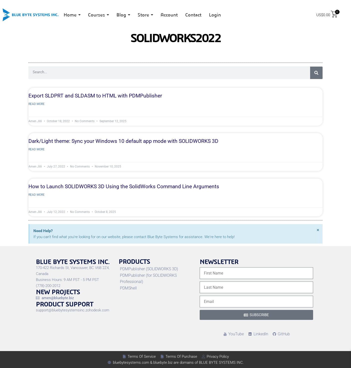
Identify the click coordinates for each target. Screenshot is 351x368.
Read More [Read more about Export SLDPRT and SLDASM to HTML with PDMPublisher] (36, 104)
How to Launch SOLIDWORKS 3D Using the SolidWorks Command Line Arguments (123, 186)
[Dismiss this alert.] (318, 230)
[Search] (316, 73)
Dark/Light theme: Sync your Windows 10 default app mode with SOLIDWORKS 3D (123, 141)
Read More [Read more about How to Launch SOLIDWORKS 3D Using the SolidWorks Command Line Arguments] (36, 194)
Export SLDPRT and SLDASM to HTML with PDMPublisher (95, 96)
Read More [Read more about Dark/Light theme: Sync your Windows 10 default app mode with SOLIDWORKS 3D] (36, 149)
